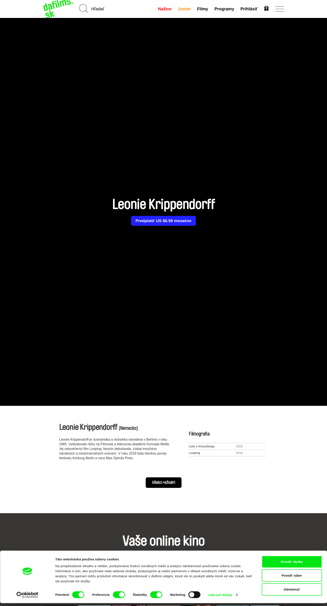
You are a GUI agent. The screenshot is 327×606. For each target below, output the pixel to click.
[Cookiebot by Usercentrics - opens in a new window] (27, 598)
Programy (224, 9)
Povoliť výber (292, 578)
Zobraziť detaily (220, 597)
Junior (184, 9)
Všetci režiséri (163, 482)
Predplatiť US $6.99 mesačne (163, 221)
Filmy (202, 9)
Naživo (164, 9)
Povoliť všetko (292, 564)
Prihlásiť (248, 9)
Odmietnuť (292, 592)
